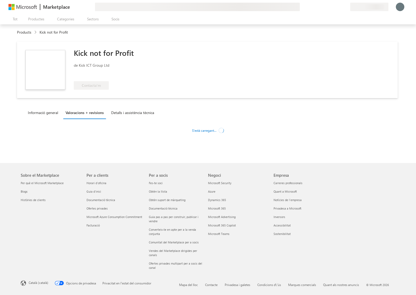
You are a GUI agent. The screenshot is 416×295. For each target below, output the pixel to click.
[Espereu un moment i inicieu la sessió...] (400, 7)
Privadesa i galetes (237, 285)
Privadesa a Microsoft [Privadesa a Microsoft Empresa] (287, 208)
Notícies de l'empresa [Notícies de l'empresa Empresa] (288, 200)
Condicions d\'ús (269, 285)
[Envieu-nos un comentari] (327, 7)
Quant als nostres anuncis (341, 285)
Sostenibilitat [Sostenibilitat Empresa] (282, 234)
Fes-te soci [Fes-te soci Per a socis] (156, 183)
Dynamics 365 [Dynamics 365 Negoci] (217, 200)
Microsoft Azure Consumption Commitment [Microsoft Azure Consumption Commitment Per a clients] (114, 217)
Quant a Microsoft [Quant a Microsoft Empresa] (285, 191)
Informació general (43, 112)
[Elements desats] (339, 7)
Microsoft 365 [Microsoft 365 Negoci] (217, 208)
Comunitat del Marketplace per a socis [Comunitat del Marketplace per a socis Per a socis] (174, 242)
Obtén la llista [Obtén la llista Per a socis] (158, 191)
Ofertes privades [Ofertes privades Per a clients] (97, 208)
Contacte (211, 285)
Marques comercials (302, 285)
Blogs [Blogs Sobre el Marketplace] (24, 191)
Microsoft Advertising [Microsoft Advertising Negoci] (222, 217)
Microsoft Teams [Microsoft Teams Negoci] (218, 234)
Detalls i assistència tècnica (132, 112)
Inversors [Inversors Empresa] (279, 217)
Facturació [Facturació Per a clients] (93, 225)
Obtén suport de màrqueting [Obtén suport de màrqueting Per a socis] (167, 200)
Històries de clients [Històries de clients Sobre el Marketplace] (33, 200)
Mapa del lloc (188, 285)
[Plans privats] (346, 7)
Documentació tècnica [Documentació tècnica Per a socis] (163, 208)
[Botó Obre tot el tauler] (14, 19)
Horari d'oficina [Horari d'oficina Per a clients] (96, 183)
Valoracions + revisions (85, 112)
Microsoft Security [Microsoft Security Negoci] (219, 183)
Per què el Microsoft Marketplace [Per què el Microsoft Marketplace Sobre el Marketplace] (42, 183)
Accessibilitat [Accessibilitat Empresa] (282, 225)
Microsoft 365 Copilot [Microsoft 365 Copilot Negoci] (222, 225)
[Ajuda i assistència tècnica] (333, 7)
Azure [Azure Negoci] (211, 191)
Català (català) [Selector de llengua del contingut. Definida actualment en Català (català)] (38, 282)
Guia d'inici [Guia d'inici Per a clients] (93, 191)
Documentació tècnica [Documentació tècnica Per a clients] (100, 200)
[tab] (44, 112)
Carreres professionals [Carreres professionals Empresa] (288, 183)
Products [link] (24, 32)
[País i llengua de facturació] (369, 7)
